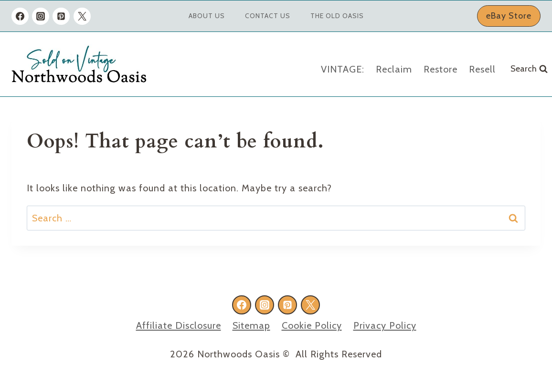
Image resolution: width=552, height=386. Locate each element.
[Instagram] (40, 16)
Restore (440, 69)
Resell (482, 69)
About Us (207, 15)
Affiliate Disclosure (178, 325)
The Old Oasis (337, 15)
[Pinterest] (61, 16)
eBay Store (508, 15)
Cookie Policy (312, 325)
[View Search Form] (529, 69)
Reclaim (394, 69)
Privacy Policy (384, 325)
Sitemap (251, 325)
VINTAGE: (342, 69)
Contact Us (267, 15)
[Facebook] (20, 16)
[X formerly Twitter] (82, 16)
